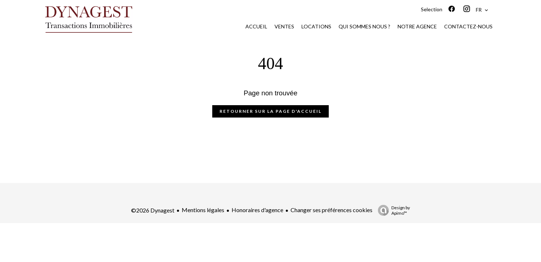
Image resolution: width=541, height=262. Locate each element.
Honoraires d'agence (257, 209)
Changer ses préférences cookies (331, 209)
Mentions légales (203, 209)
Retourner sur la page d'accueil (270, 111)
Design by (392, 210)
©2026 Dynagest (152, 210)
